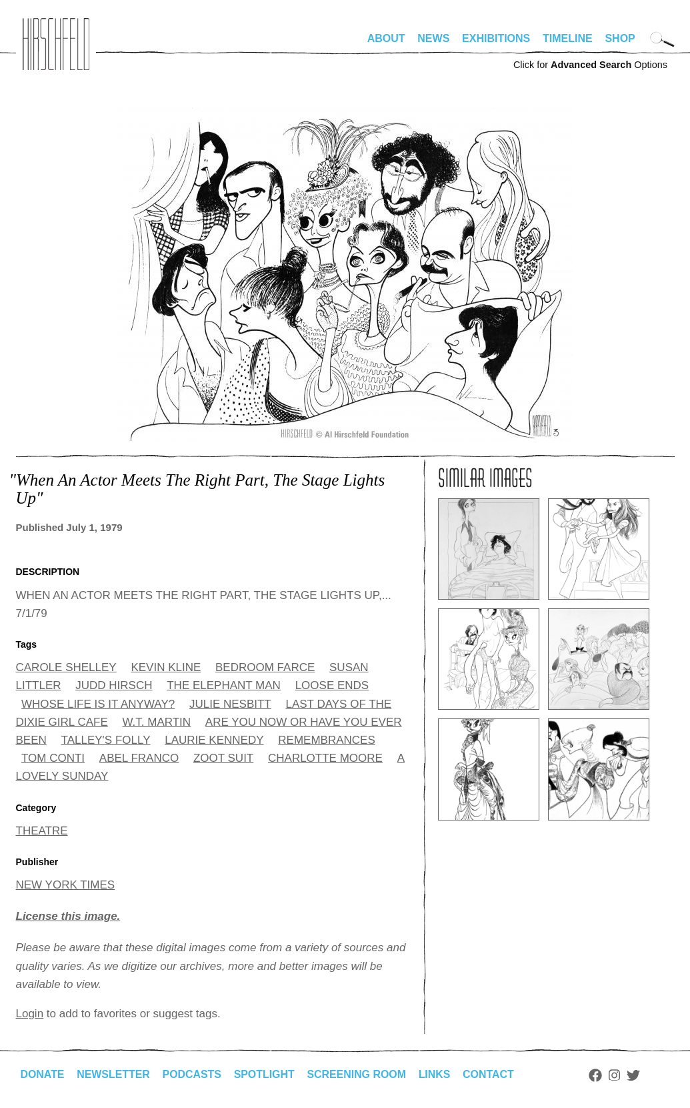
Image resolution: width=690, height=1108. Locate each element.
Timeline (568, 38)
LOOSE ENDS (332, 685)
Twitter (635, 1075)
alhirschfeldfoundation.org (56, 44)
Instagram (617, 1075)
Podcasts (193, 1074)
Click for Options (590, 64)
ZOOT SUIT (223, 758)
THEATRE (42, 830)
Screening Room (358, 1074)
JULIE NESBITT (230, 704)
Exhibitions (496, 38)
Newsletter (114, 1074)
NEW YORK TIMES (65, 885)
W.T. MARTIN (156, 722)
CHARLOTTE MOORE (325, 758)
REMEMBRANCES (326, 740)
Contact (490, 1074)
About (386, 38)
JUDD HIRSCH (113, 685)
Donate (43, 1074)
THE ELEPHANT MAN (224, 685)
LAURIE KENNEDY (214, 740)
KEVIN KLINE (166, 667)
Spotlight (265, 1074)
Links (437, 1074)
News (433, 38)
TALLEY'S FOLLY (106, 740)
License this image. (68, 916)
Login (30, 1013)
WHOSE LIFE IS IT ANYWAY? (98, 704)
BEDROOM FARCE (265, 667)
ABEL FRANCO (139, 758)
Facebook (598, 1075)
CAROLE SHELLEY (66, 667)
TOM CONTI (53, 758)
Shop (620, 38)
